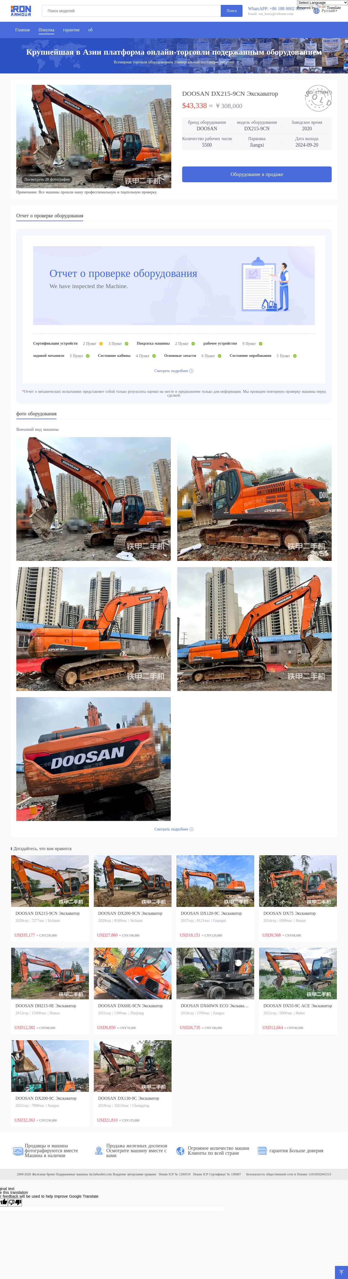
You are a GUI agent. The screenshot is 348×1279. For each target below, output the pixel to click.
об (90, 30)
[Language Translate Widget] (322, 2)
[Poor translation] (15, 1202)
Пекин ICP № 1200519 (174, 1174)
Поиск (231, 11)
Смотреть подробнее (171, 371)
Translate (329, 8)
